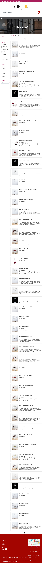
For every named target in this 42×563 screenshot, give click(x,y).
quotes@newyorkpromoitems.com (24, 14)
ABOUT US (7, 1)
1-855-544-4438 (14, 14)
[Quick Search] (20, 12)
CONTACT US (12, 1)
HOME (3, 1)
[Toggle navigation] (2, 18)
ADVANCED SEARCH (19, 1)
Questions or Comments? (7, 547)
